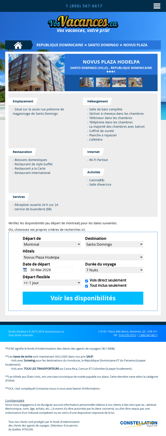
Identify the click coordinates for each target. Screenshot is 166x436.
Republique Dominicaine (60, 45)
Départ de (32, 238)
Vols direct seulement (107, 280)
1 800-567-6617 (148, 335)
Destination (95, 238)
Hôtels (28, 251)
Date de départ (36, 264)
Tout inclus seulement (107, 285)
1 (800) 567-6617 (84, 6)
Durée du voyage (100, 264)
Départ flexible (36, 276)
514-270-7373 (127, 335)
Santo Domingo (103, 45)
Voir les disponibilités (83, 298)
